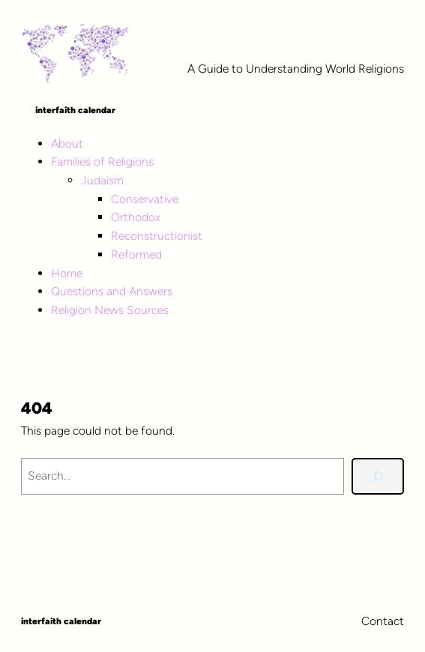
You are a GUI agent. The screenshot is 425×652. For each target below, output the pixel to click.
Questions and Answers (111, 291)
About (67, 143)
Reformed (136, 254)
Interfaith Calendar (75, 110)
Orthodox (135, 217)
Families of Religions (102, 161)
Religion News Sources (110, 310)
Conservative (144, 199)
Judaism (102, 180)
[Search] (377, 476)
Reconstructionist (156, 236)
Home (66, 273)
